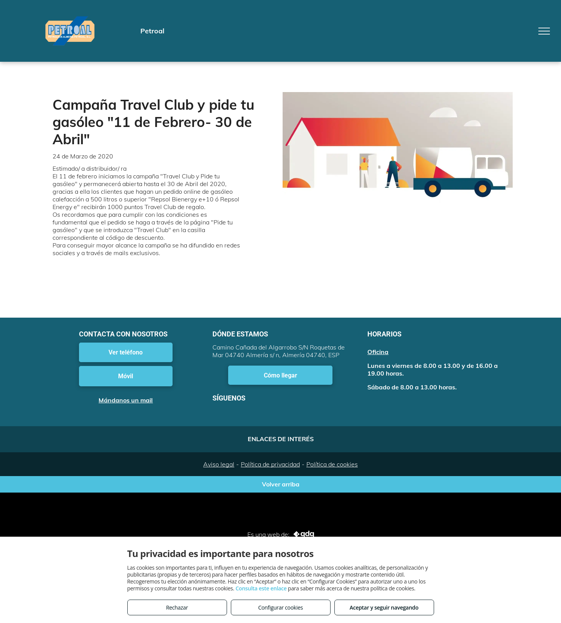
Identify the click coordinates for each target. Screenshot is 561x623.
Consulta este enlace (260, 588)
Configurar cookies (280, 607)
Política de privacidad (270, 464)
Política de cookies (332, 464)
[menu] (544, 31)
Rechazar (177, 607)
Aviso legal (218, 464)
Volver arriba (280, 484)
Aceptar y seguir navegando (384, 607)
